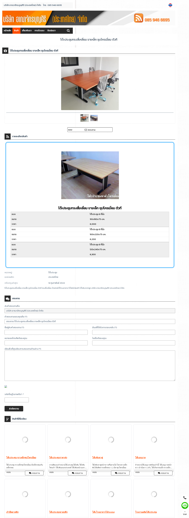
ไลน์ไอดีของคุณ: (99, 338)
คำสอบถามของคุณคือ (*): (16, 316)
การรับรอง (39, 30)
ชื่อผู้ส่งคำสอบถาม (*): (14, 327)
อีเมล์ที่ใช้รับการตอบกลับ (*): (104, 327)
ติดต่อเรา (51, 30)
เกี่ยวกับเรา (27, 30)
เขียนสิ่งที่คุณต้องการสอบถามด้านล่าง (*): (23, 348)
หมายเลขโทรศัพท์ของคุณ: (16, 338)
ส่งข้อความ (14, 408)
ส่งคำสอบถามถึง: (12, 306)
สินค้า (16, 30)
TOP (185, 513)
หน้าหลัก (7, 30)
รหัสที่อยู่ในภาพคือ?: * (14, 394)
